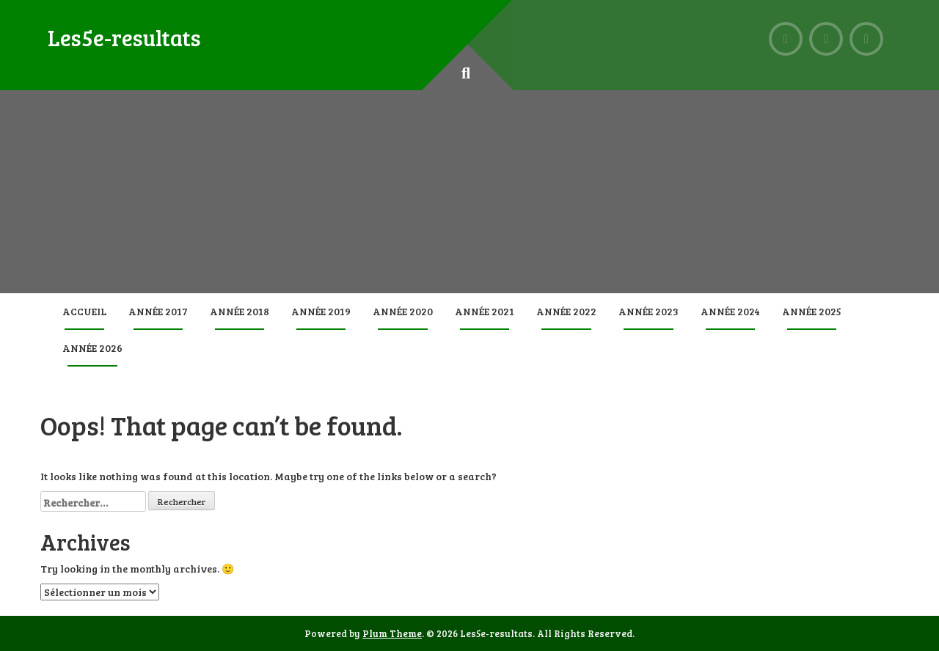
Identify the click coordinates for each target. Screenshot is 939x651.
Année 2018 (239, 311)
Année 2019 (321, 311)
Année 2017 (158, 311)
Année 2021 (484, 311)
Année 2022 (566, 311)
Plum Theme (392, 633)
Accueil (84, 311)
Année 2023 (648, 311)
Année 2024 (730, 311)
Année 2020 (403, 311)
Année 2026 (92, 348)
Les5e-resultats (124, 37)
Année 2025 (811, 311)
